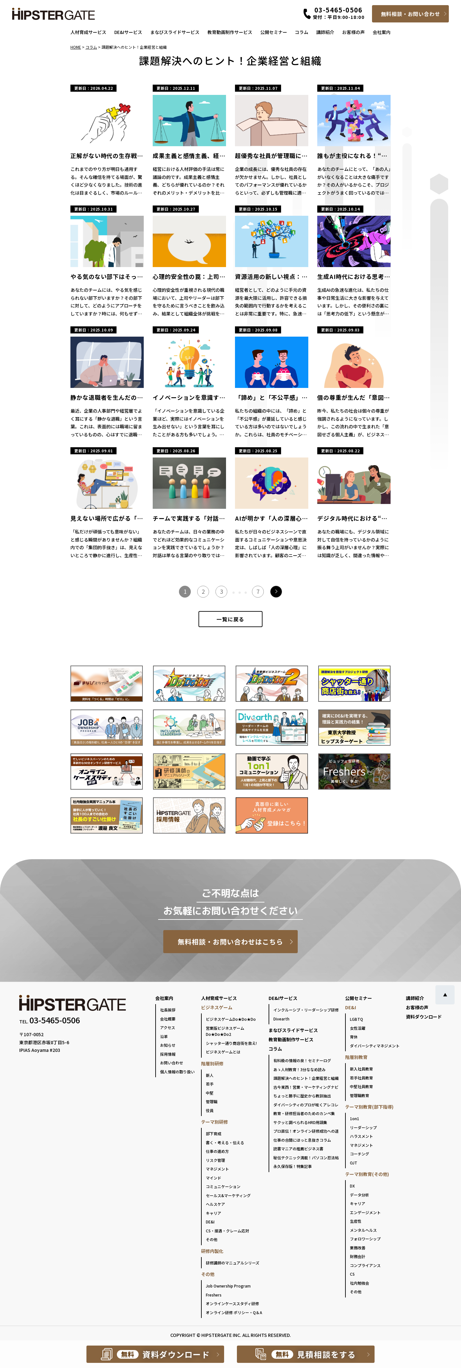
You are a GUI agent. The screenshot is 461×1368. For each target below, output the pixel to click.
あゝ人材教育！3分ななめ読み (299, 1069)
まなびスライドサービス (174, 32)
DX (352, 1185)
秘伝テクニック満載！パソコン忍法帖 (306, 1157)
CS (352, 1274)
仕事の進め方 (217, 1151)
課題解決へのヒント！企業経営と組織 (306, 1078)
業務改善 (357, 1247)
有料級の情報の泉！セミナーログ (302, 1060)
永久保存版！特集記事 (292, 1166)
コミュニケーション (223, 1186)
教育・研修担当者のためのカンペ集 (304, 1113)
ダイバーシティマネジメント (375, 1045)
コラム (301, 32)
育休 (354, 1036)
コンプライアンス (365, 1265)
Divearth (281, 1018)
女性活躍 (357, 1028)
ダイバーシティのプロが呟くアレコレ (305, 1104)
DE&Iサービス (128, 32)
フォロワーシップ (365, 1238)
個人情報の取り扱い (177, 1071)
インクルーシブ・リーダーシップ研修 (306, 1009)
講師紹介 (325, 32)
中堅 (210, 1092)
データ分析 (359, 1194)
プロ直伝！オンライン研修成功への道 (306, 1131)
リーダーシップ (363, 1127)
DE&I (210, 1221)
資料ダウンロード (424, 1016)
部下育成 (213, 1133)
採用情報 (167, 1054)
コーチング (359, 1153)
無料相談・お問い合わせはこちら (231, 941)
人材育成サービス (88, 32)
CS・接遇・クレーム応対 (227, 1230)
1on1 (354, 1118)
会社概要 (167, 1018)
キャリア (213, 1213)
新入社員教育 (361, 1068)
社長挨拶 (167, 1009)
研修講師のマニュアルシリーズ (232, 1262)
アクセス (167, 1027)
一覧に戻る (230, 619)
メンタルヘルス (363, 1230)
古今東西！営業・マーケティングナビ (305, 1087)
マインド (213, 1177)
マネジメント (217, 1168)
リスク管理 (215, 1160)
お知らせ (167, 1045)
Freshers (214, 1294)
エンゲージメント (365, 1212)
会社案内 (382, 32)
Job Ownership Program (228, 1285)
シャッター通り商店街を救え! (231, 1043)
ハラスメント (361, 1136)
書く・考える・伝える (225, 1142)
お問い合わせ (171, 1062)
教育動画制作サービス (229, 32)
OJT (353, 1162)
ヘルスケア (215, 1204)
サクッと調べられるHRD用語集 (300, 1122)
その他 (211, 1239)
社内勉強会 (359, 1283)
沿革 (164, 1036)
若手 (210, 1084)
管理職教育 (359, 1095)
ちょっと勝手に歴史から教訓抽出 (302, 1095)
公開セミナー (273, 32)
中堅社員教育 (361, 1086)
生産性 (355, 1221)
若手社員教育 (361, 1077)
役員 (210, 1110)
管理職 (211, 1101)
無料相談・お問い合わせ (410, 14)
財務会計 (357, 1256)
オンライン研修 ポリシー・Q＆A (234, 1312)
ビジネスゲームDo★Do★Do (231, 1019)
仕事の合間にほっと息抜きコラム (302, 1140)
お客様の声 (353, 32)
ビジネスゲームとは (223, 1051)
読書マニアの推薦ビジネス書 (298, 1148)
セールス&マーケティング (228, 1195)
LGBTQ (356, 1019)
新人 (210, 1075)
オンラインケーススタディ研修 (232, 1303)
